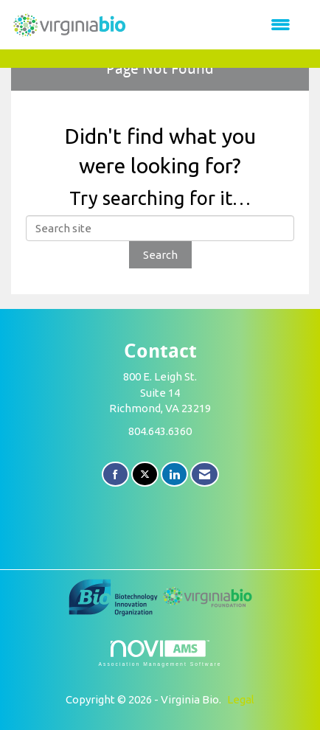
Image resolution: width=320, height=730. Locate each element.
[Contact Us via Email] (204, 474)
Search (160, 254)
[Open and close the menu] (216, 25)
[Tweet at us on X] (145, 474)
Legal (240, 699)
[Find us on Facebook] (115, 474)
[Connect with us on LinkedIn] (174, 474)
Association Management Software (159, 653)
